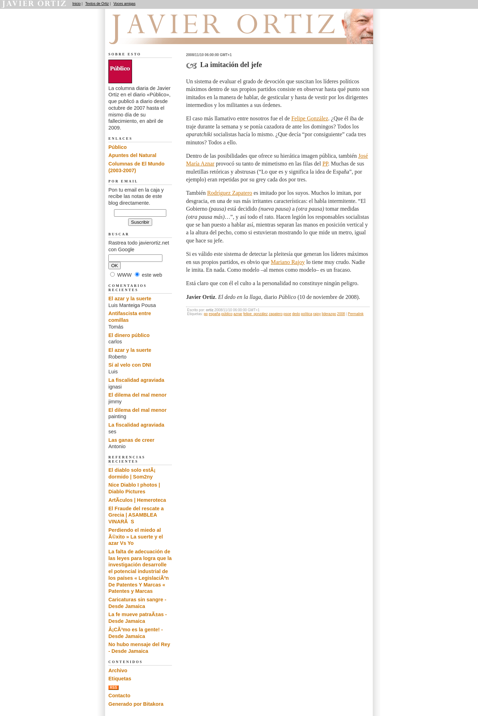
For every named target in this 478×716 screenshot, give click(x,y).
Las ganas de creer (131, 440)
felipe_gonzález (255, 314)
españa (214, 314)
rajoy (317, 314)
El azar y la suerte (129, 298)
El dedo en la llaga (147, 36)
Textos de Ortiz (97, 4)
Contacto (119, 695)
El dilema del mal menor (137, 395)
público (227, 314)
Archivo (117, 670)
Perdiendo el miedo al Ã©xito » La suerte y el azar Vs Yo (135, 536)
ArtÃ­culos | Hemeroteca (137, 500)
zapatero (275, 314)
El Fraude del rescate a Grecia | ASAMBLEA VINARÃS (136, 515)
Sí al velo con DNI (129, 365)
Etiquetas (119, 678)
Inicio (76, 4)
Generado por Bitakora (135, 704)
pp (206, 314)
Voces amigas (124, 4)
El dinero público (129, 335)
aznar (237, 314)
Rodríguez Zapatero (229, 193)
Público (117, 147)
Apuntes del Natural (132, 155)
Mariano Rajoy (288, 262)
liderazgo (329, 314)
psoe (287, 314)
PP (325, 164)
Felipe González (309, 118)
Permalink (355, 314)
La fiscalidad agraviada (136, 380)
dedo (296, 314)
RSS (113, 688)
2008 (341, 314)
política (306, 314)
